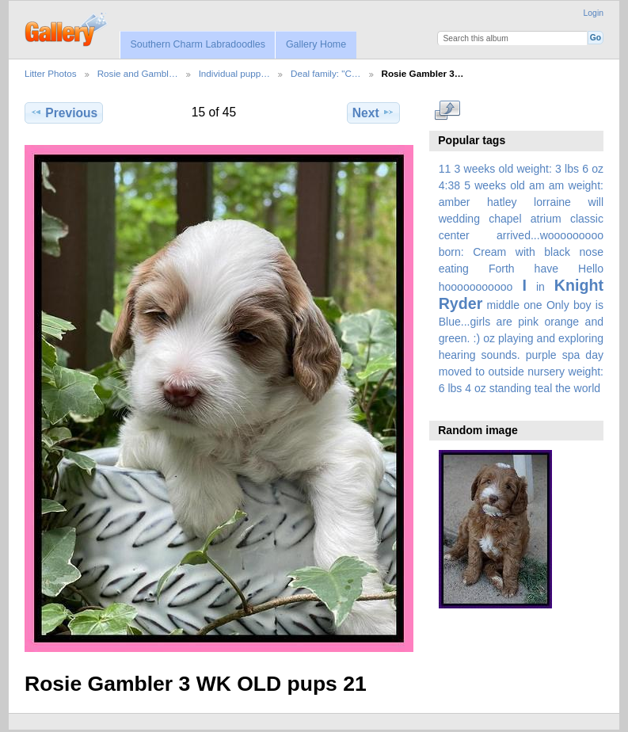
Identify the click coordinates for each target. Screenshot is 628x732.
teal (544, 388)
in (540, 286)
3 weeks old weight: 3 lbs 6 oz (529, 168)
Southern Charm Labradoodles (197, 44)
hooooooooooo (476, 286)
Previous (63, 112)
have (546, 268)
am (537, 185)
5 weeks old (494, 185)
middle (503, 305)
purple (541, 355)
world (587, 388)
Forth (502, 268)
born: (451, 252)
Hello (590, 268)
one (532, 305)
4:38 (449, 185)
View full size (447, 111)
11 (445, 168)
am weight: (576, 185)
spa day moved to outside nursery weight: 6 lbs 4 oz (521, 372)
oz (489, 338)
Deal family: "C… (326, 73)
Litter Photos (51, 73)
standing (510, 388)
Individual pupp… (234, 73)
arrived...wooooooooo (550, 235)
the (563, 388)
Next (373, 112)
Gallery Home (316, 44)
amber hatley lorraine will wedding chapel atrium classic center (521, 219)
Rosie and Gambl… (137, 73)
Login (593, 13)
